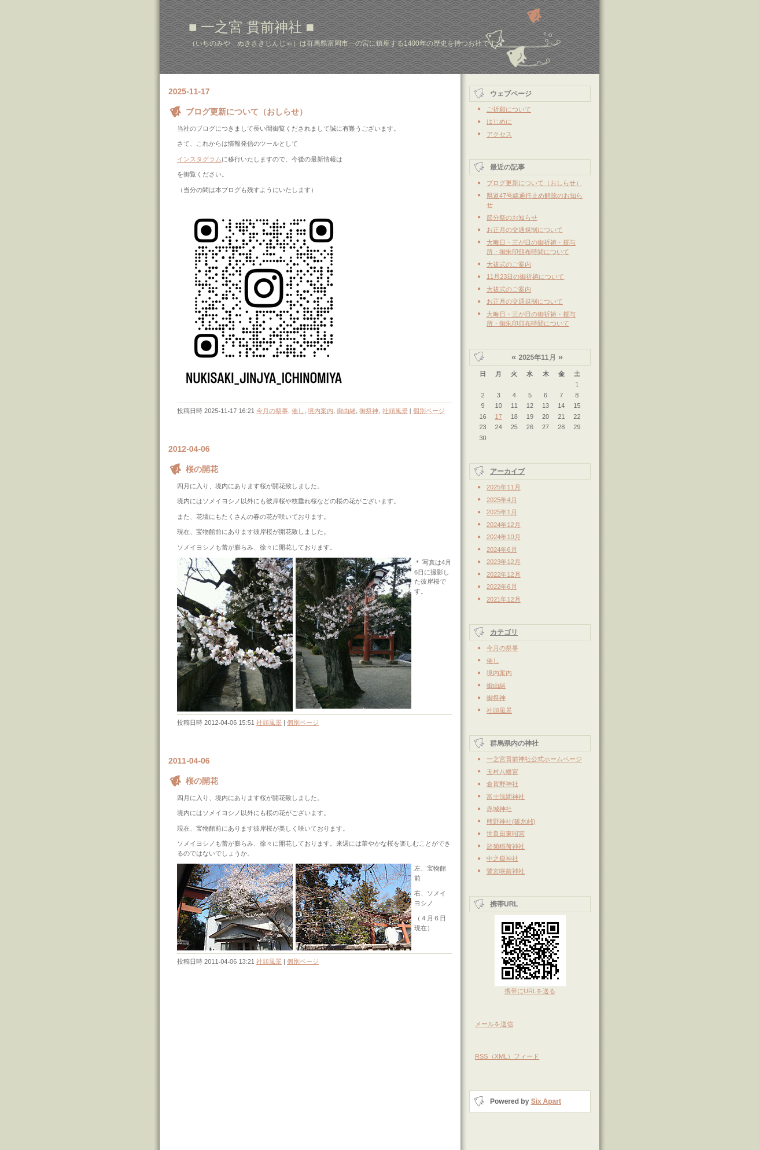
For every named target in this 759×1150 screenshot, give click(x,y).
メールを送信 (494, 1023)
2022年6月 (502, 586)
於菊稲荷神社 (506, 846)
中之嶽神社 (502, 858)
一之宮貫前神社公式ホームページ (534, 758)
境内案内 (320, 410)
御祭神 (368, 410)
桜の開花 (202, 469)
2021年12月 (504, 599)
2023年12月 (504, 561)
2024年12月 (504, 524)
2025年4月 (502, 499)
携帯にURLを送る (529, 990)
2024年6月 (502, 549)
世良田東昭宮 (506, 833)
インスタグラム (199, 159)
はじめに (499, 121)
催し (298, 410)
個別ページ (429, 410)
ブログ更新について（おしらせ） (246, 111)
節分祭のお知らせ (512, 217)
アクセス (499, 134)
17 (498, 416)
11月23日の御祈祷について (525, 276)
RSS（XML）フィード (507, 1056)
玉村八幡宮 (502, 771)
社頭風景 (395, 410)
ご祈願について (509, 109)
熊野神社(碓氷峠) (511, 821)
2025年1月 (502, 511)
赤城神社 (499, 808)
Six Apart (546, 1101)
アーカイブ (507, 471)
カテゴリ (504, 632)
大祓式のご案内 (509, 264)
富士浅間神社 (506, 796)
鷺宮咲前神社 (506, 871)
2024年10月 (504, 536)
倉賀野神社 (502, 783)
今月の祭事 (272, 410)
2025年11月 (504, 487)
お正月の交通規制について (525, 229)
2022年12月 (504, 574)
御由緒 (346, 410)
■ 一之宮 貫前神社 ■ (251, 27)
